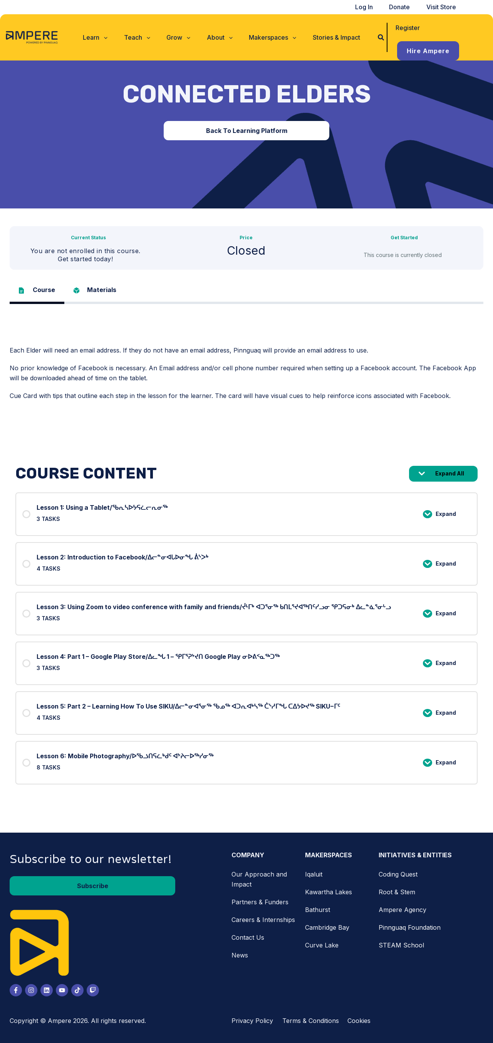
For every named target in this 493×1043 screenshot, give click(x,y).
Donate (405, 7)
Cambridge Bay (327, 927)
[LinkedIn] (46, 990)
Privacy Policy (252, 1021)
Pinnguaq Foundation (410, 927)
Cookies (359, 1021)
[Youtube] (62, 990)
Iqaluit (313, 874)
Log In (374, 7)
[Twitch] (93, 990)
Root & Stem (397, 892)
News (239, 955)
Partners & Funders (259, 902)
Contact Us (247, 937)
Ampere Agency (402, 910)
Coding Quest (398, 874)
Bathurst (317, 910)
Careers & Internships (263, 920)
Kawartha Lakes (328, 892)
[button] (105, 27)
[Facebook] (16, 990)
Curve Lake (322, 945)
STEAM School (401, 945)
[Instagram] (31, 990)
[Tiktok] (77, 990)
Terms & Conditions (310, 1021)
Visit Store (443, 7)
